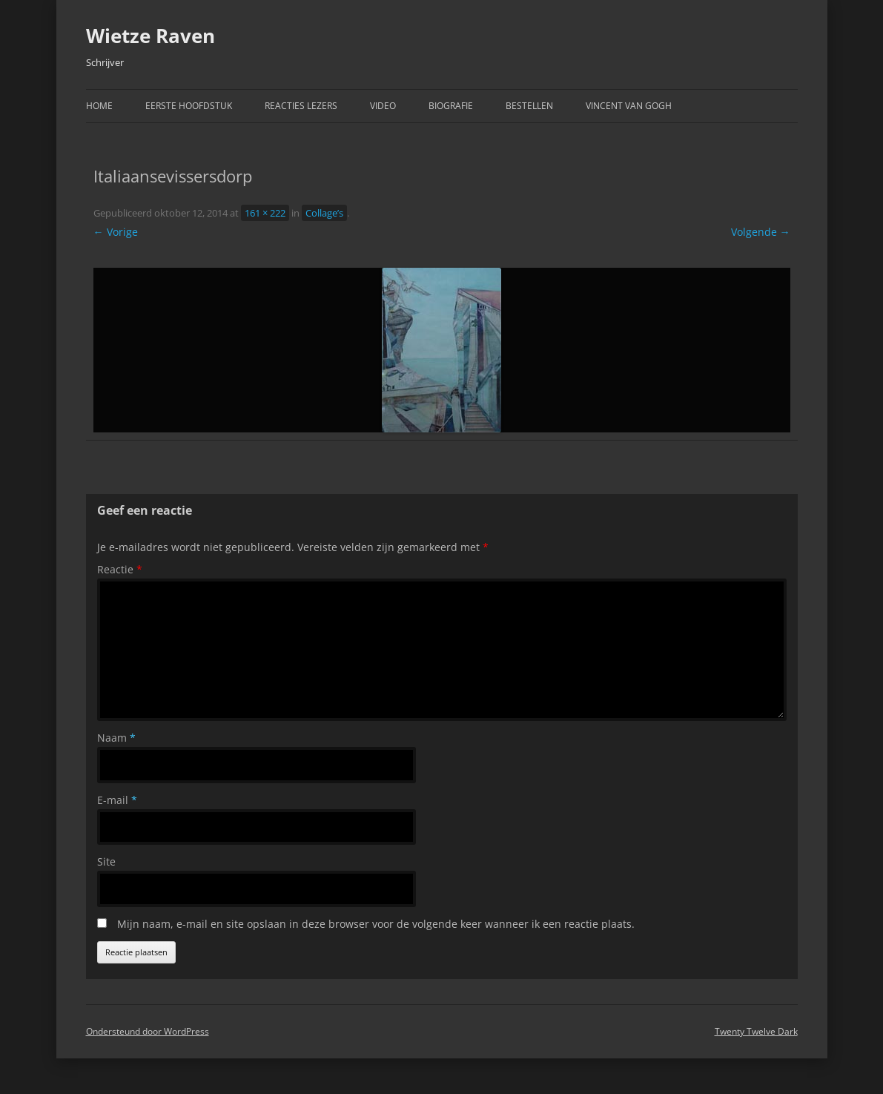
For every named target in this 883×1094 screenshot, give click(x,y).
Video (383, 105)
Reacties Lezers (301, 105)
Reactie (119, 569)
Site (106, 861)
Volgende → (760, 232)
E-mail (117, 800)
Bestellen (529, 105)
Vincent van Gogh (629, 105)
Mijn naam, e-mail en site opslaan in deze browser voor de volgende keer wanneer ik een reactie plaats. (376, 924)
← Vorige (115, 232)
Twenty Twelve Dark (756, 1031)
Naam (116, 738)
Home (99, 105)
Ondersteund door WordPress (147, 1031)
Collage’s (324, 213)
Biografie (451, 105)
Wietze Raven (150, 35)
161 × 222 (265, 213)
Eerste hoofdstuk (188, 105)
